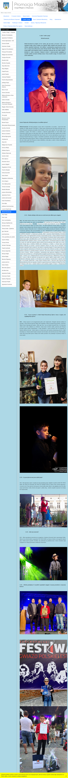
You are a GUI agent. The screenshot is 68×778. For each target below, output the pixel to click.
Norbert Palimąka (6, 245)
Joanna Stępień (5, 164)
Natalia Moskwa (6, 189)
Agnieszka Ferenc (6, 195)
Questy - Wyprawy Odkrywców (38, 22)
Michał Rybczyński (6, 136)
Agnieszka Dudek (6, 273)
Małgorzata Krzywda (7, 145)
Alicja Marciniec (6, 66)
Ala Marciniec (5, 270)
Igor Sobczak (5, 231)
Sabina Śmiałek (5, 99)
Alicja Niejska (5, 68)
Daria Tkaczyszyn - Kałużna (6, 86)
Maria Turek (5, 89)
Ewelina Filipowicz (6, 279)
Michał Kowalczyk (6, 212)
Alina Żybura (5, 158)
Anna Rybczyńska (6, 184)
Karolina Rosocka (6, 112)
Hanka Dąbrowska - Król (8, 40)
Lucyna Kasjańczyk (6, 209)
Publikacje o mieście (17, 22)
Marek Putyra (5, 122)
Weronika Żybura (6, 267)
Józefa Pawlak (5, 74)
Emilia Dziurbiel (6, 172)
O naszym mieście (16, 16)
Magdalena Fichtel (6, 167)
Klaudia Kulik (5, 60)
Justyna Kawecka (6, 131)
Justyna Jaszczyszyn (6, 198)
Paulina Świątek (6, 170)
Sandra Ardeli (5, 156)
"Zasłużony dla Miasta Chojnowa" (11, 19)
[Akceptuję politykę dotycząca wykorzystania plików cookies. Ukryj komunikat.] (66, 776)
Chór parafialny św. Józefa (8, 237)
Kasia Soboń (5, 175)
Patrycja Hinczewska (7, 52)
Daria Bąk (4, 203)
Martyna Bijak (5, 253)
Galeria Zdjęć (6, 22)
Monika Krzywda (6, 63)
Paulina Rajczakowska (7, 79)
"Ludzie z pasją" (26, 19)
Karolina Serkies (6, 225)
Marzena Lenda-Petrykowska (6, 118)
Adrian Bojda (5, 256)
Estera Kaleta (5, 265)
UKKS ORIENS (5, 109)
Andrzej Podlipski (6, 77)
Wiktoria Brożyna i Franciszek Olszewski (7, 103)
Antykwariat (5, 139)
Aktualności (6, 16)
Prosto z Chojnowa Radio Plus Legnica (12, 26)
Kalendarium (58, 19)
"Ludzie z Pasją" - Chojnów (8, 32)
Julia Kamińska (5, 234)
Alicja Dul (4, 142)
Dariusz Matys (5, 147)
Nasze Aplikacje (28, 26)
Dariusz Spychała (6, 251)
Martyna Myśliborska (7, 223)
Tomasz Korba (5, 242)
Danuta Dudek (5, 43)
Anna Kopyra (5, 181)
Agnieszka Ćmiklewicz (7, 38)
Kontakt (27, 22)
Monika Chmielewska (7, 35)
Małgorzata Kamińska (7, 54)
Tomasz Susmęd (6, 186)
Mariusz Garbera (6, 133)
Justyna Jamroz (5, 262)
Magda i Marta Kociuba (7, 107)
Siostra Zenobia (6, 92)
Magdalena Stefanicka (7, 178)
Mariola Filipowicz (6, 259)
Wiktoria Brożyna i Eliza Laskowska (7, 96)
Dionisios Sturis (6, 161)
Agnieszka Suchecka (7, 284)
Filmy (51, 19)
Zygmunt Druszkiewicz (7, 49)
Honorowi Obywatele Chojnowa (40, 16)
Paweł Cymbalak (6, 248)
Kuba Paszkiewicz (6, 200)
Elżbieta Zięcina (6, 150)
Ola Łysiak (4, 115)
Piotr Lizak (4, 217)
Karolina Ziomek (6, 128)
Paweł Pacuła (5, 71)
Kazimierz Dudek (6, 46)
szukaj (65, 12)
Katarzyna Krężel (6, 276)
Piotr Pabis (4, 214)
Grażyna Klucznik (6, 57)
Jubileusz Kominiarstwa (7, 206)
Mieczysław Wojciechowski (8, 125)
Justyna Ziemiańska (6, 192)
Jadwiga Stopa (5, 82)
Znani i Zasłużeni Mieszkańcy (40, 19)
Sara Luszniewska (6, 220)
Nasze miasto (26, 16)
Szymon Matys (5, 239)
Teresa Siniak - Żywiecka (8, 228)
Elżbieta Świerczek (6, 153)
